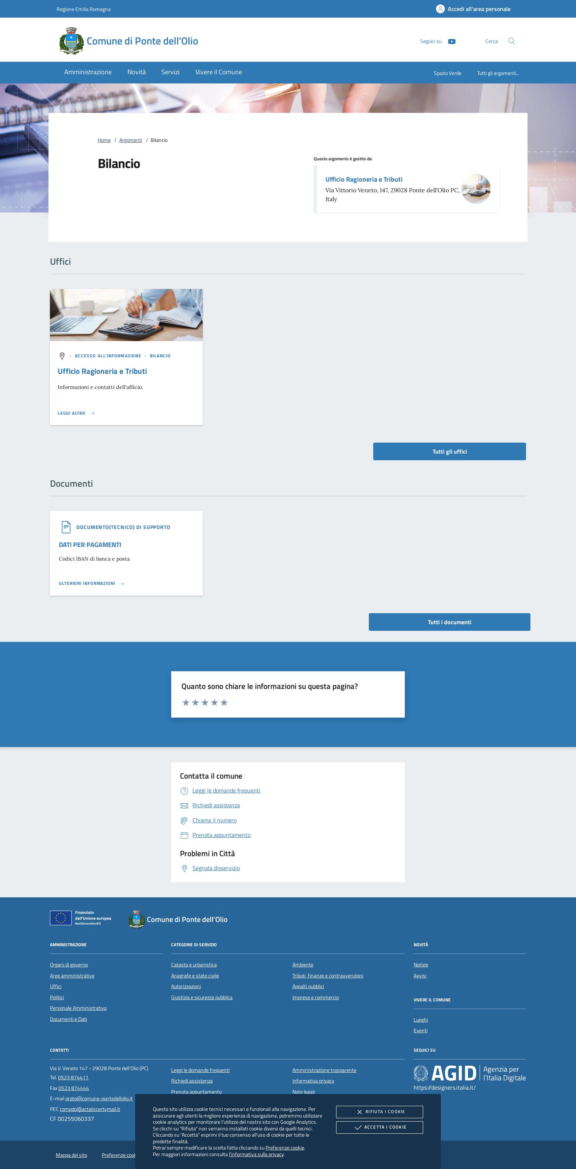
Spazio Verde (447, 73)
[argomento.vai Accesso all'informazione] (109, 355)
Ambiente (302, 965)
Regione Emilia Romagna (84, 9)
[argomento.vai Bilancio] (160, 355)
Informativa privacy (313, 1081)
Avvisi (420, 976)
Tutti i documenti (449, 622)
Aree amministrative (72, 976)
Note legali (303, 1092)
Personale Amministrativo (78, 1008)
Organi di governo (69, 965)
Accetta (380, 1127)
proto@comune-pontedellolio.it (99, 1098)
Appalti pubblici (308, 986)
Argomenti (130, 140)
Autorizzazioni (186, 986)
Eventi (421, 1030)
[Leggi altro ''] (76, 413)
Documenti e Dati (68, 1019)
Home (104, 140)
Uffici (55, 986)
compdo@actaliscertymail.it (90, 1109)
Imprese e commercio (315, 997)
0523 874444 (73, 1088)
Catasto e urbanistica (194, 965)
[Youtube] (449, 41)
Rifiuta (379, 1112)
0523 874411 (73, 1077)
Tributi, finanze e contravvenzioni (327, 976)
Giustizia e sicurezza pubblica (202, 997)
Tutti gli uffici (450, 451)
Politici (57, 997)
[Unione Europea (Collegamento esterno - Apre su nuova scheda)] (82, 919)
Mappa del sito (71, 1155)
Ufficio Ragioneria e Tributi (364, 179)
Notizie (421, 965)
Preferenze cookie (285, 1147)
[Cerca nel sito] (511, 41)
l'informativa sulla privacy (256, 1154)
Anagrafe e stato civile (195, 976)
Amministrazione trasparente (324, 1070)
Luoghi (421, 1020)
